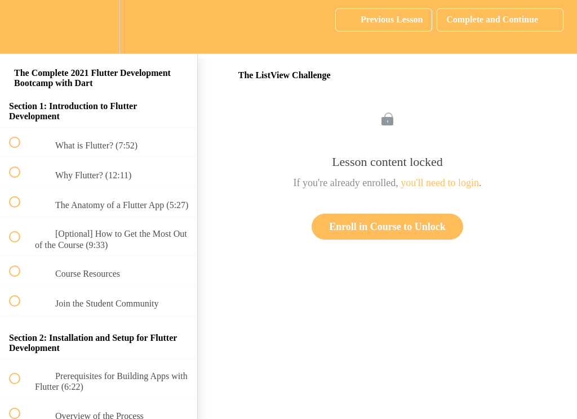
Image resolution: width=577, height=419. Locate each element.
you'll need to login (440, 182)
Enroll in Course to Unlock (387, 226)
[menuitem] (98, 26)
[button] (21, 26)
